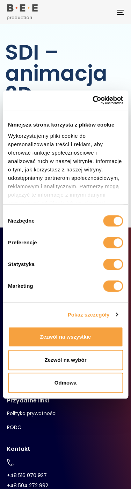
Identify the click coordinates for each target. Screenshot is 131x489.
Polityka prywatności (32, 413)
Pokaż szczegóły (89, 315)
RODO (14, 427)
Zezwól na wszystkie (65, 337)
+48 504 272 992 (27, 485)
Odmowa (65, 383)
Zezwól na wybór (65, 360)
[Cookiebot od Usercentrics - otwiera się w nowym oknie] (93, 100)
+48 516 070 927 (27, 475)
